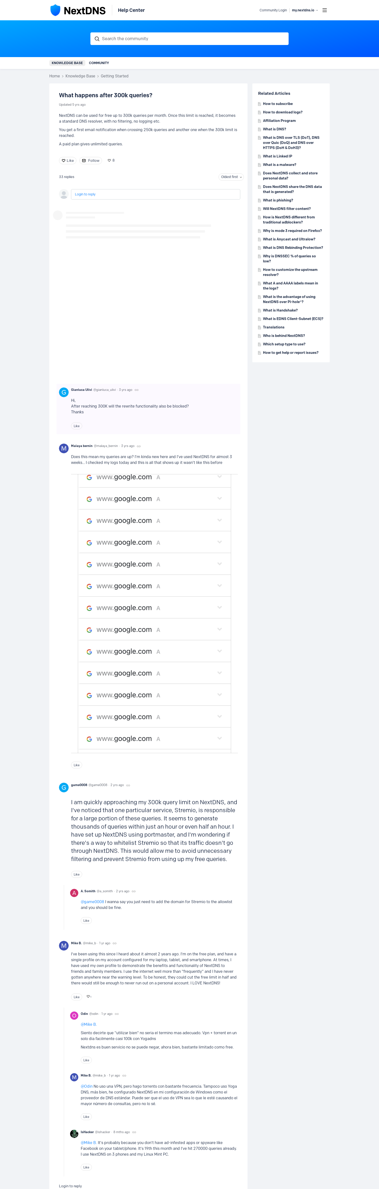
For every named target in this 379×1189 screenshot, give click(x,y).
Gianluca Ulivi (81, 390)
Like (70, 160)
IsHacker (87, 1132)
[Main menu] (324, 10)
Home (54, 76)
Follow (93, 160)
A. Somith (88, 891)
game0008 (79, 785)
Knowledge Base (67, 63)
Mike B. (76, 943)
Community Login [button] (273, 10)
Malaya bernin (82, 446)
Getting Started (115, 76)
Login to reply (85, 194)
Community (99, 63)
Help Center (131, 10)
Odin (84, 1014)
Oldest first (229, 177)
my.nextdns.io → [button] (305, 10)
